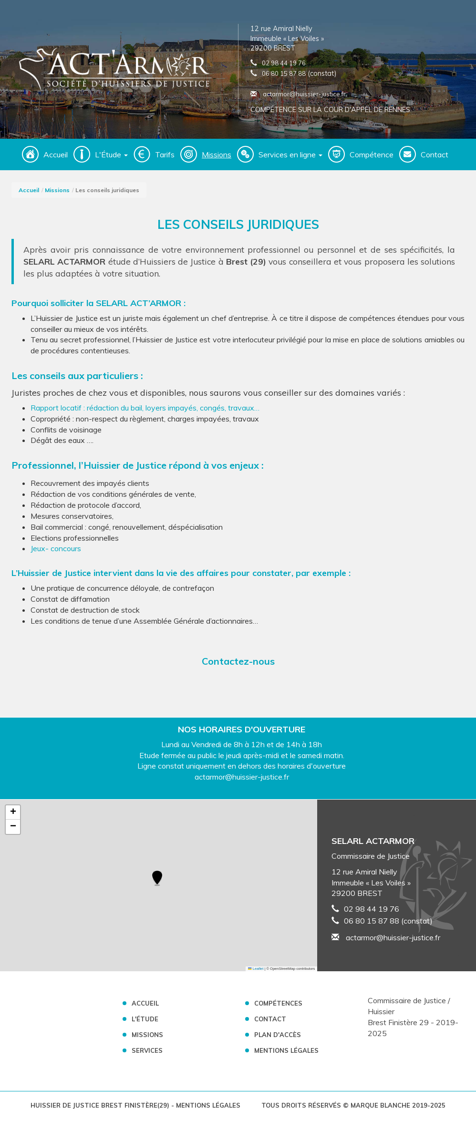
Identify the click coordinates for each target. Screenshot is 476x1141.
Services (147, 1050)
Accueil (55, 154)
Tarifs (165, 154)
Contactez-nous (238, 661)
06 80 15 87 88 (284, 73)
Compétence (371, 154)
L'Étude (145, 1019)
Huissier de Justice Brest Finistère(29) (101, 1105)
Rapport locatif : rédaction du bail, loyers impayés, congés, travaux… (145, 407)
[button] (157, 878)
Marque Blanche (380, 1105)
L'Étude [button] (111, 154)
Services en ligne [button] (290, 154)
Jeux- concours (57, 548)
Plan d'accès (277, 1034)
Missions (216, 154)
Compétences (278, 1003)
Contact (434, 154)
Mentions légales (286, 1050)
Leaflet (255, 968)
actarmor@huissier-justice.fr (298, 94)
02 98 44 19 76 (284, 63)
